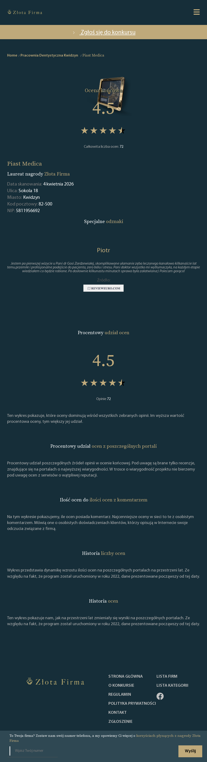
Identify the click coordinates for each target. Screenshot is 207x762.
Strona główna (125, 677)
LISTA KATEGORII (172, 686)
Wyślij (190, 751)
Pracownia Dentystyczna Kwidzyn (49, 55)
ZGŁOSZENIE (120, 722)
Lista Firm (167, 677)
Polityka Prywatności (132, 704)
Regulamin (119, 695)
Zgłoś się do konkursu (104, 33)
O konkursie (121, 686)
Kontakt (117, 713)
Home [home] (12, 55)
